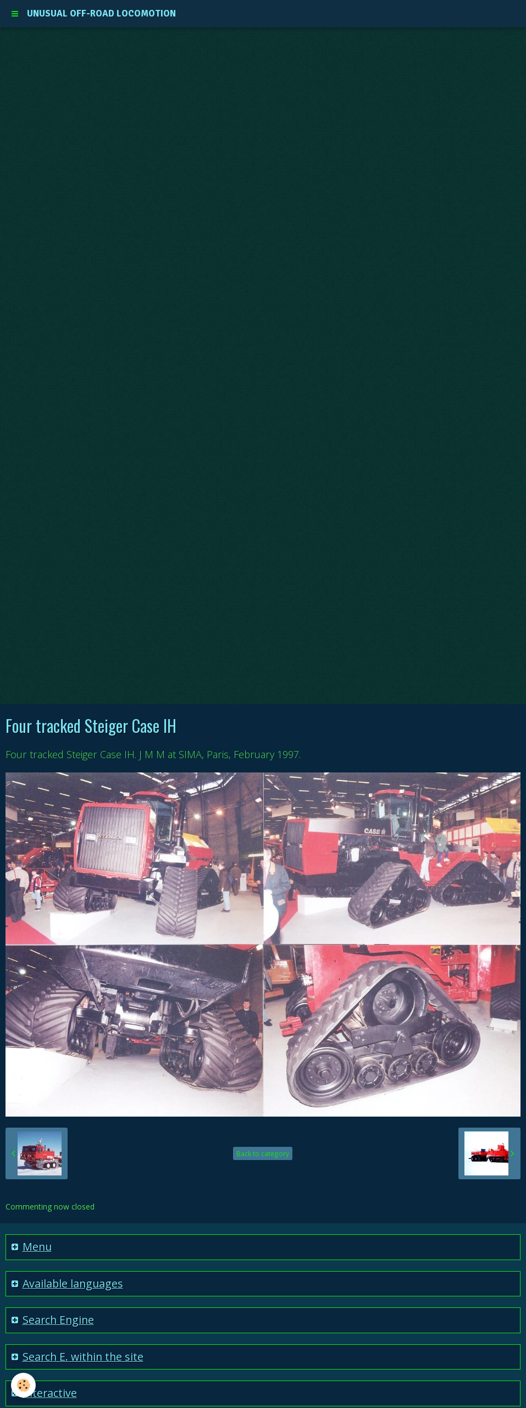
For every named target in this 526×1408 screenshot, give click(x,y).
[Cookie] (23, 1385)
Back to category (262, 1153)
